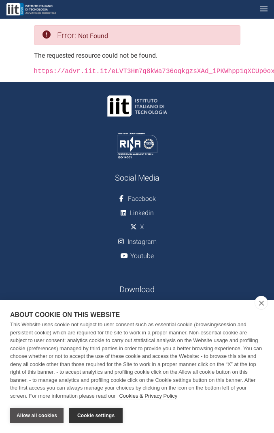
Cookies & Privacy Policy (148, 396)
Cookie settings (96, 415)
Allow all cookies (37, 415)
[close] (261, 303)
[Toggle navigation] (264, 9)
